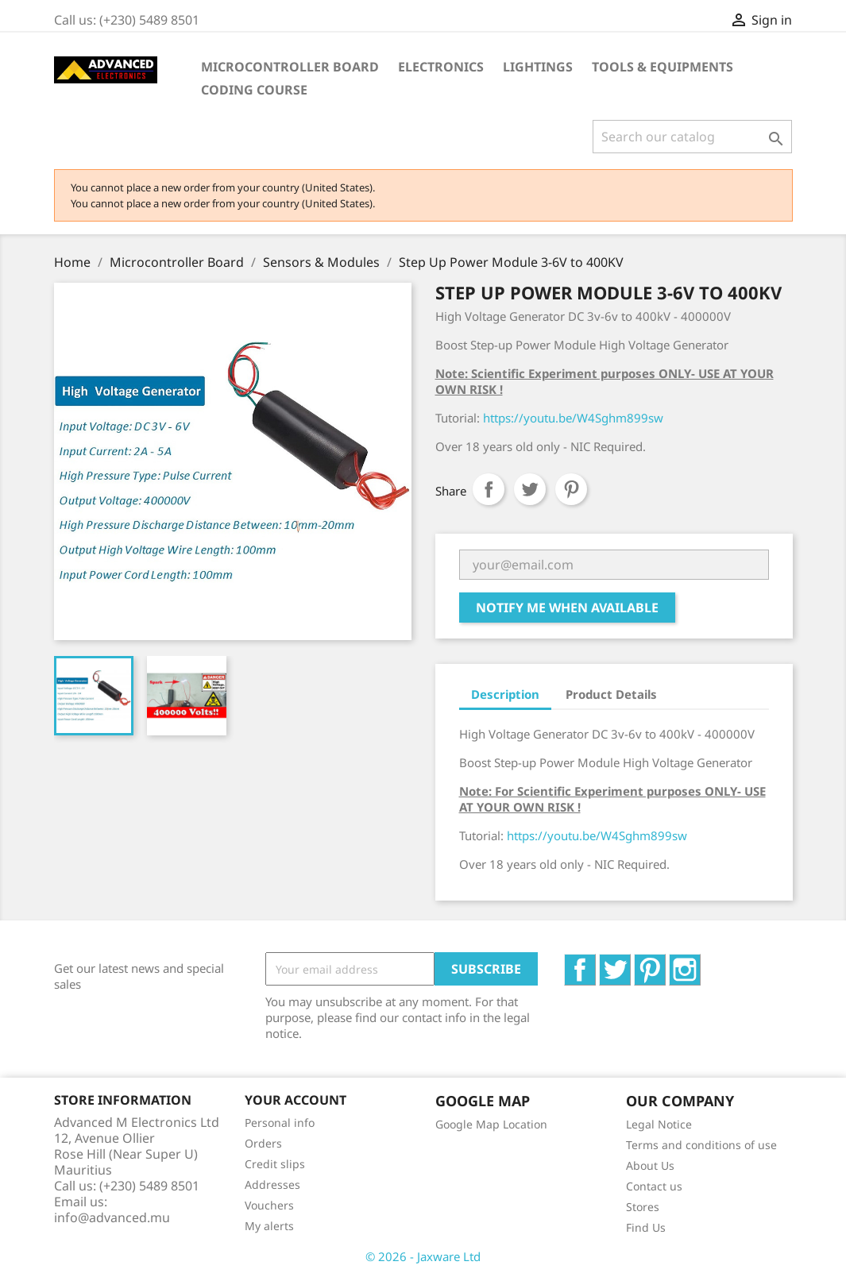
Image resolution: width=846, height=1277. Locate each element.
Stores (642, 1206)
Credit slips (275, 1163)
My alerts (269, 1225)
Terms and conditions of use (701, 1144)
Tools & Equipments (662, 66)
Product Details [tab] (611, 694)
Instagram (700, 962)
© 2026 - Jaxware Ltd (423, 1256)
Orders (263, 1143)
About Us (650, 1165)
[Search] (692, 136)
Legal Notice (659, 1124)
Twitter (630, 962)
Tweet (530, 489)
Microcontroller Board (290, 66)
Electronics (441, 66)
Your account (295, 1100)
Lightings (538, 66)
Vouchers (269, 1205)
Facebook (595, 962)
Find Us (646, 1227)
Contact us (654, 1186)
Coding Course (254, 89)
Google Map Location (491, 1124)
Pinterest (571, 489)
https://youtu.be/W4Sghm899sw (573, 418)
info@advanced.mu (112, 1217)
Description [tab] (505, 694)
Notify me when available (567, 607)
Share (488, 489)
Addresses (272, 1184)
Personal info (280, 1122)
